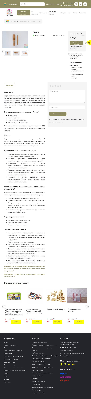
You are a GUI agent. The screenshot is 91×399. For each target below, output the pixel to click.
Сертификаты (8, 348)
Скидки (6, 373)
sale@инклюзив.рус (66, 3)
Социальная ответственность (14, 368)
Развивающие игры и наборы (41, 359)
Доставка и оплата (10, 362)
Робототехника (37, 376)
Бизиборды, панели (38, 381)
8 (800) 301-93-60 (52, 4)
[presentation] (3, 51)
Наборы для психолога (39, 342)
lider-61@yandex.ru (66, 5)
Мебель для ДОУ (37, 384)
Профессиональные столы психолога (44, 345)
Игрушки (35, 378)
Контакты (7, 382)
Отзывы (6, 379)
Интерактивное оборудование (42, 367)
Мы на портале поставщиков (13, 356)
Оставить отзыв (58, 114)
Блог (5, 376)
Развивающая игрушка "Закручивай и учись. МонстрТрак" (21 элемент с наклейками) (14, 312)
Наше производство (10, 345)
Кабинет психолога (38, 393)
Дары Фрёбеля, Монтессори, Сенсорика (45, 356)
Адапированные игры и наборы (42, 373)
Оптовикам (8, 353)
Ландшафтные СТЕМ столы (41, 364)
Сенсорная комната (38, 361)
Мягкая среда (36, 390)
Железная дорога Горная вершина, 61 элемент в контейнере (34, 311)
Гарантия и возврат (10, 365)
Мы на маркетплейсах (11, 359)
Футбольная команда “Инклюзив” (15, 370)
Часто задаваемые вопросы (13, 351)
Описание (9, 85)
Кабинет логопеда (38, 353)
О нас (6, 342)
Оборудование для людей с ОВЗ (42, 387)
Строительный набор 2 (55, 309)
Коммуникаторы (37, 370)
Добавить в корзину (76, 43)
